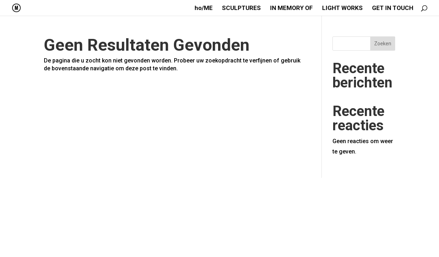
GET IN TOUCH (392, 8)
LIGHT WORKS (342, 8)
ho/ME (204, 8)
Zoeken (382, 43)
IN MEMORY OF (291, 8)
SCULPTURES (241, 8)
